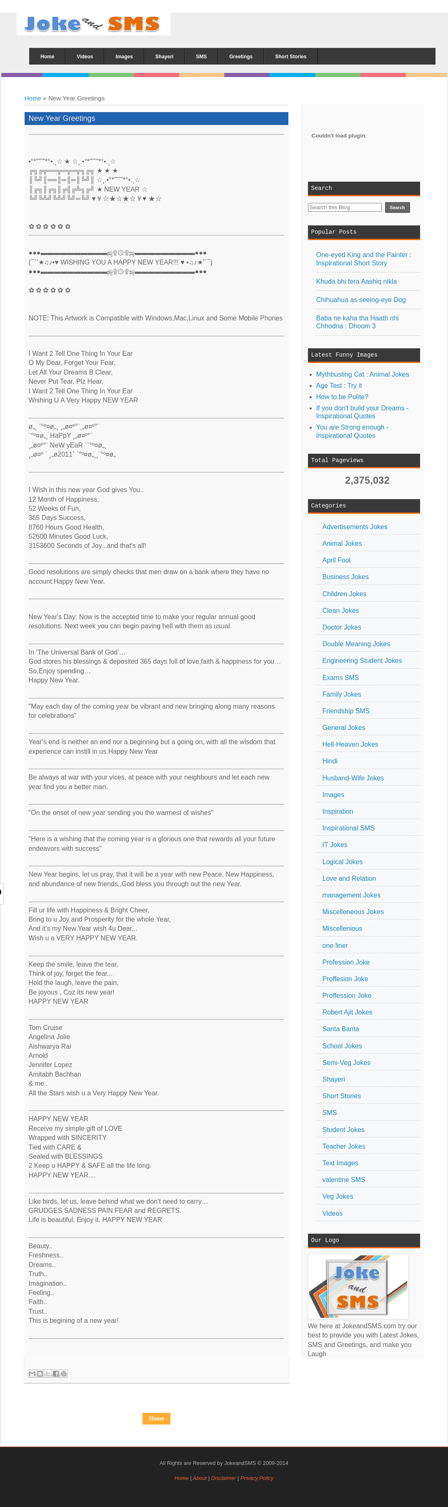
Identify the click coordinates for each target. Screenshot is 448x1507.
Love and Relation (349, 878)
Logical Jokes (343, 861)
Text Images (340, 1163)
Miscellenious (343, 928)
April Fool (337, 560)
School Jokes (342, 1046)
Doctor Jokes (342, 627)
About (200, 1478)
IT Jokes (335, 844)
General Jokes (344, 727)
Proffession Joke (347, 995)
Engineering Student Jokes (362, 660)
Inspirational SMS (349, 828)
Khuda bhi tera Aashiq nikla (356, 281)
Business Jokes (346, 576)
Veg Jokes (338, 1196)
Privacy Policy (257, 1478)
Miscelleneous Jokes (353, 911)
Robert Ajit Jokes (348, 1012)
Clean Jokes (341, 610)
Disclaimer (224, 1478)
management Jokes (352, 895)
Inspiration (338, 811)
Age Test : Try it (339, 385)
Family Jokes (342, 694)
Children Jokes (345, 593)
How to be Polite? (342, 396)
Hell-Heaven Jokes (350, 744)
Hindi (330, 761)
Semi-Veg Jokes (347, 1062)
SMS (330, 1112)
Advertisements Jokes (355, 526)
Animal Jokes (342, 543)
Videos (333, 1213)
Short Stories (342, 1096)
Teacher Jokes (344, 1146)
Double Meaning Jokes (356, 643)
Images (333, 794)
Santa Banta (341, 1028)
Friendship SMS (346, 711)
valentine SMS (344, 1179)
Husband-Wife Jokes (353, 778)
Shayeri (334, 1079)
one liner (335, 945)
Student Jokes (344, 1129)
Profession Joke (346, 962)
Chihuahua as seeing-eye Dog (361, 299)
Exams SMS (341, 677)
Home (33, 98)
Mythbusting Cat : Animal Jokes (362, 374)
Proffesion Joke (345, 978)
